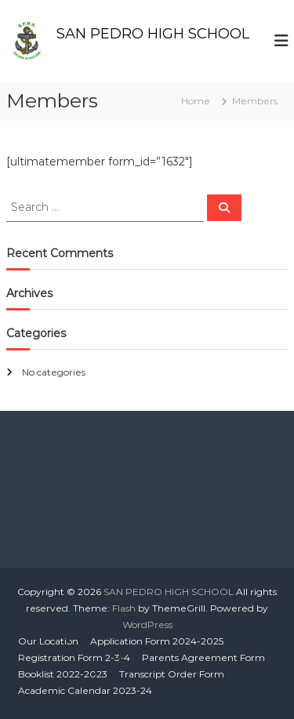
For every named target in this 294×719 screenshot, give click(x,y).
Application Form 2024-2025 (156, 641)
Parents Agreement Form (203, 657)
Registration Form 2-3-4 (74, 657)
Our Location (48, 641)
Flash (124, 608)
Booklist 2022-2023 (62, 674)
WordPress (147, 624)
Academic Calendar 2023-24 (85, 690)
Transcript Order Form (171, 674)
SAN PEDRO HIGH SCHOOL (152, 33)
